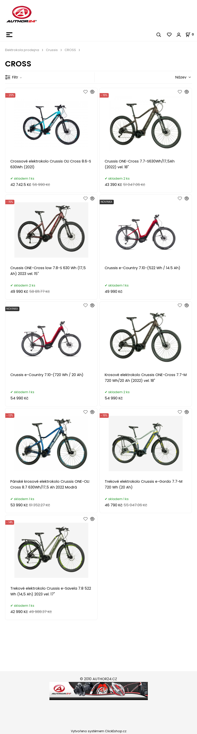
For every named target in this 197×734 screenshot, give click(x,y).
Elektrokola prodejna (22, 50)
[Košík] (191, 34)
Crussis (52, 50)
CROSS (70, 50)
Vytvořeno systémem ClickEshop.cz (98, 731)
